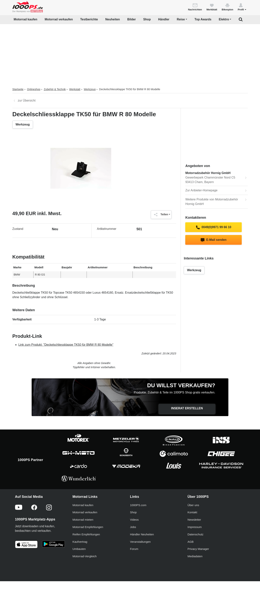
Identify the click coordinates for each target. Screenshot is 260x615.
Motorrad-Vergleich (84, 556)
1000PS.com (138, 505)
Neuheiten (112, 19)
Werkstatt (74, 89)
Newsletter (194, 519)
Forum (134, 548)
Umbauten (79, 548)
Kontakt (192, 512)
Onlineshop (33, 89)
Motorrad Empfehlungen (87, 527)
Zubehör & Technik (55, 89)
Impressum (195, 527)
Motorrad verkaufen (59, 19)
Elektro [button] (224, 19)
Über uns (193, 505)
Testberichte (89, 19)
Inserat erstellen (187, 408)
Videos (134, 519)
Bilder (131, 19)
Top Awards (202, 19)
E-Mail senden (213, 240)
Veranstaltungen (140, 541)
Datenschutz (195, 534)
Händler (163, 19)
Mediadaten (195, 556)
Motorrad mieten (82, 519)
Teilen (160, 214)
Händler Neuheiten (142, 534)
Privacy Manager (198, 548)
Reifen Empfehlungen (86, 534)
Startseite (18, 89)
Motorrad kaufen (25, 19)
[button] (242, 7)
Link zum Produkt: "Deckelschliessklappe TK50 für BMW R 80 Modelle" (66, 344)
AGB (191, 541)
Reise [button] (181, 19)
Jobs (133, 527)
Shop (147, 19)
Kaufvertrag (79, 541)
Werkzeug (90, 89)
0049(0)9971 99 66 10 (213, 227)
